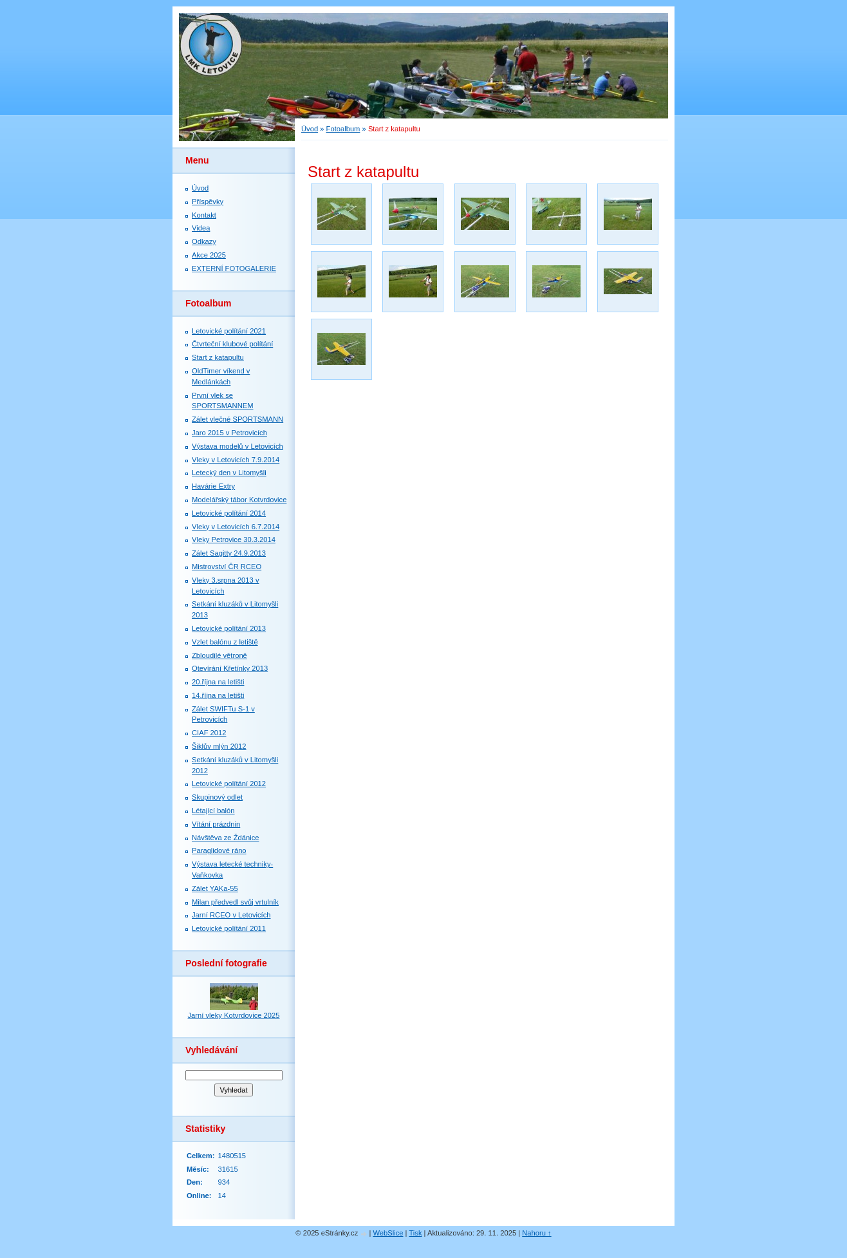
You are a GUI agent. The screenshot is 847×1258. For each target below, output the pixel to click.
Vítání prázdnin (216, 824)
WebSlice (388, 1233)
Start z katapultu (218, 357)
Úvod (309, 129)
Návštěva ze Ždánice (225, 837)
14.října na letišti (218, 695)
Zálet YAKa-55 (215, 888)
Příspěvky (207, 201)
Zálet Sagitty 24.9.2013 (229, 553)
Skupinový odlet (217, 797)
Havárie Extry (213, 486)
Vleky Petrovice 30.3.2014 (233, 539)
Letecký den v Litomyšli (229, 472)
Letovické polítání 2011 (229, 928)
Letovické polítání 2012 (229, 783)
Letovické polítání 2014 (229, 513)
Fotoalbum (343, 129)
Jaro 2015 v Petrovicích (229, 433)
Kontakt (204, 215)
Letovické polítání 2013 (229, 628)
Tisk (415, 1233)
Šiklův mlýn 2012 (219, 746)
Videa (201, 228)
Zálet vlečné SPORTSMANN (237, 419)
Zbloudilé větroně (219, 655)
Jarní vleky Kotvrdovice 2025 (233, 1015)
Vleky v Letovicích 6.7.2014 (235, 526)
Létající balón (213, 810)
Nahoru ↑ (536, 1233)
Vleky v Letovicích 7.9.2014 (235, 460)
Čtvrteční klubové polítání (232, 344)
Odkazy (204, 241)
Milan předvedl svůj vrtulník (235, 902)
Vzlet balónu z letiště (225, 642)
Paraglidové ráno (219, 850)
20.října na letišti (218, 682)
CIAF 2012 (209, 733)
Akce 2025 (209, 255)
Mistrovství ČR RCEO (226, 566)
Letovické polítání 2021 (229, 331)
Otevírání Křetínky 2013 (230, 668)
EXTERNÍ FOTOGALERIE (234, 268)
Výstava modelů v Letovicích (237, 446)
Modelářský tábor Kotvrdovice (239, 499)
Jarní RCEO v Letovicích (231, 915)
